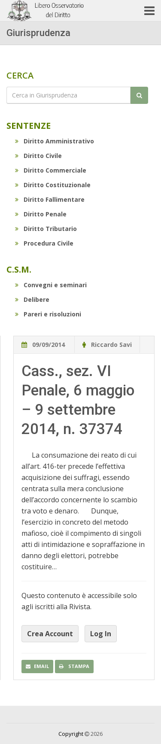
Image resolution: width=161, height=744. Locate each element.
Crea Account (50, 633)
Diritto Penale (41, 214)
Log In (100, 633)
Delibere (32, 299)
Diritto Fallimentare (50, 199)
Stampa (74, 666)
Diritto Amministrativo (54, 141)
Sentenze (28, 125)
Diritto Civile (38, 156)
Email (37, 666)
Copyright (70, 734)
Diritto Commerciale (50, 170)
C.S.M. (18, 269)
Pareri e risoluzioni (48, 314)
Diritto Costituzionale (53, 185)
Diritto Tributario (46, 229)
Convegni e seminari (51, 285)
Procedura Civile (44, 243)
